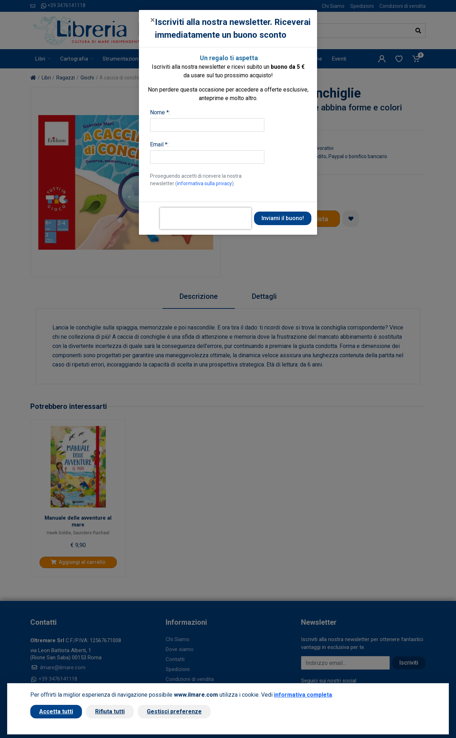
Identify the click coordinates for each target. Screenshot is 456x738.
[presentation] (205, 218)
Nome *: (160, 112)
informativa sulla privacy (204, 183)
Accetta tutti (56, 711)
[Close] (153, 20)
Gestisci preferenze (174, 711)
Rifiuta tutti (110, 711)
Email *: (159, 144)
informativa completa (303, 694)
